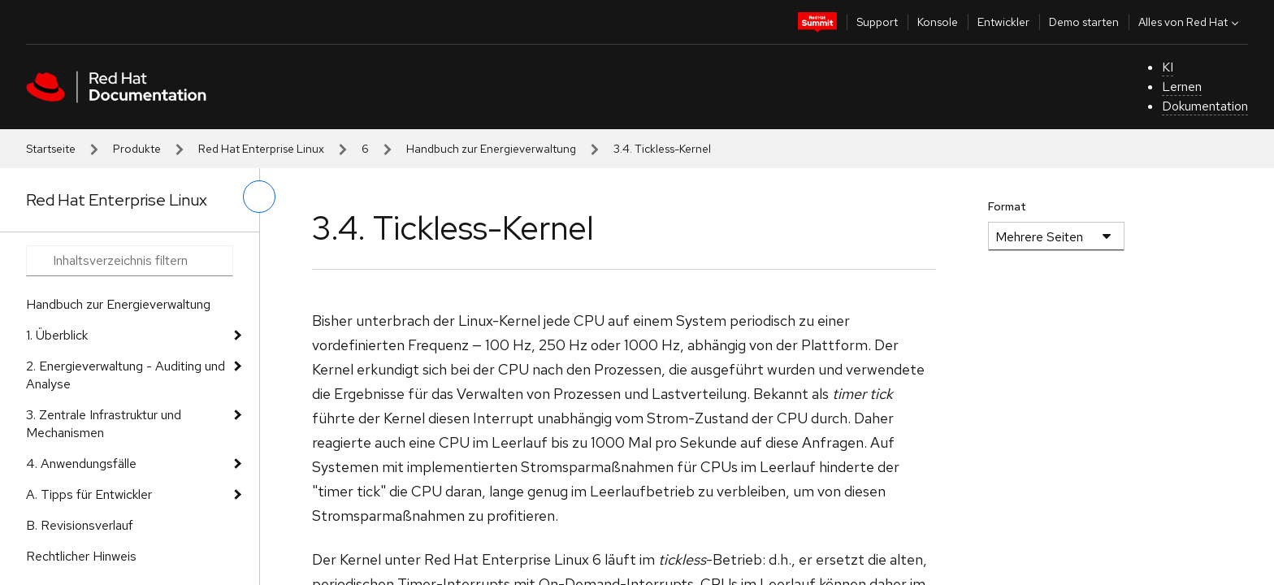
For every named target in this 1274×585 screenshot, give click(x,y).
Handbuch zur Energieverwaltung (491, 148)
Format (1007, 206)
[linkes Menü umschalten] (259, 196)
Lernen (1182, 86)
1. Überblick (57, 335)
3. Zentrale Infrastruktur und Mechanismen (103, 423)
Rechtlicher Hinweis (81, 556)
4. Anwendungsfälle (81, 463)
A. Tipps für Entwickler (89, 494)
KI (1167, 67)
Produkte (137, 148)
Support (877, 22)
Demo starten (1084, 22)
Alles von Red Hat (1190, 22)
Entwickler (1003, 22)
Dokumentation (1205, 106)
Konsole (937, 22)
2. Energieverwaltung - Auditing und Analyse (125, 375)
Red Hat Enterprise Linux (261, 148)
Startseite (51, 148)
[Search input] (129, 260)
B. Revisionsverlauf (79, 525)
